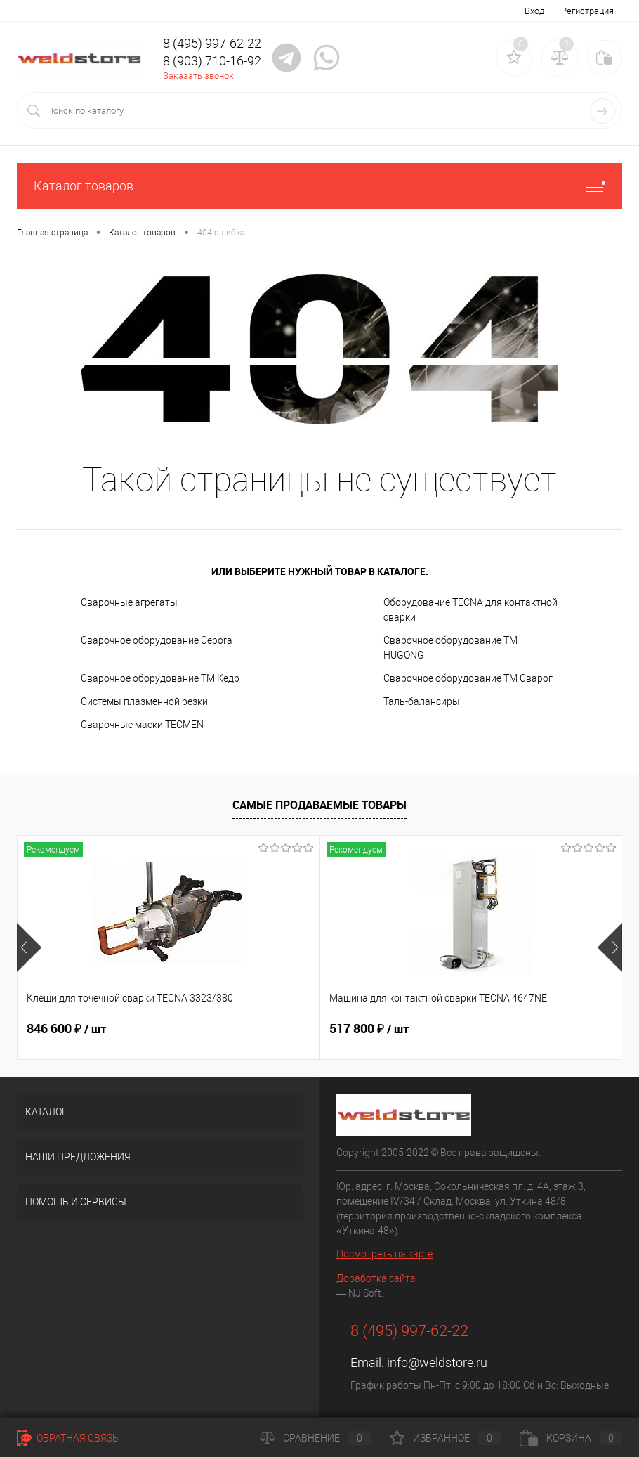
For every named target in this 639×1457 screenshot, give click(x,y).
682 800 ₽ (470, 1029)
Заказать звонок (198, 75)
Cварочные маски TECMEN (142, 724)
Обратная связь (68, 1438)
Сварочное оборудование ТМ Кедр (160, 678)
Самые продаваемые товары (319, 804)
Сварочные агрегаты (129, 602)
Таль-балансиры (421, 701)
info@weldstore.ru (437, 1362)
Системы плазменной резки (144, 701)
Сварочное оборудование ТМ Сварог (468, 678)
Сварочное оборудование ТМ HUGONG (450, 648)
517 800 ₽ (268, 1029)
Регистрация (587, 11)
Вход (534, 11)
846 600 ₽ (66, 1029)
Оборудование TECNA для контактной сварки (470, 610)
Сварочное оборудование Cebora (156, 640)
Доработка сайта (376, 1278)
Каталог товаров (319, 186)
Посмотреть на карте (384, 1254)
